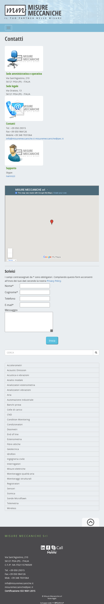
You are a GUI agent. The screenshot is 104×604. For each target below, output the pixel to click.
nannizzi (10, 176)
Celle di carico (14, 409)
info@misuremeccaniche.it (20, 138)
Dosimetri (12, 429)
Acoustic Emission (16, 370)
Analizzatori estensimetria (21, 385)
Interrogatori (14, 463)
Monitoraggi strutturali (19, 478)
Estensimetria (14, 439)
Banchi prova (14, 404)
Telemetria (13, 503)
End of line (13, 434)
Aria (9, 394)
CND (9, 414)
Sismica (11, 493)
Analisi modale (15, 380)
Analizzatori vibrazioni (19, 389)
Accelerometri (14, 365)
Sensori (11, 488)
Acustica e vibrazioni (18, 375)
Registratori (13, 483)
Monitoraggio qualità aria (20, 473)
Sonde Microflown (16, 498)
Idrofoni (11, 454)
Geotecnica (13, 449)
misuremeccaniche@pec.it (49, 138)
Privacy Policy (54, 280)
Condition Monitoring (18, 419)
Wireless (11, 508)
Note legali (52, 598)
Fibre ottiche (13, 444)
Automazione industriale (20, 399)
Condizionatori (15, 424)
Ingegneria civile (16, 458)
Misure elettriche (16, 468)
